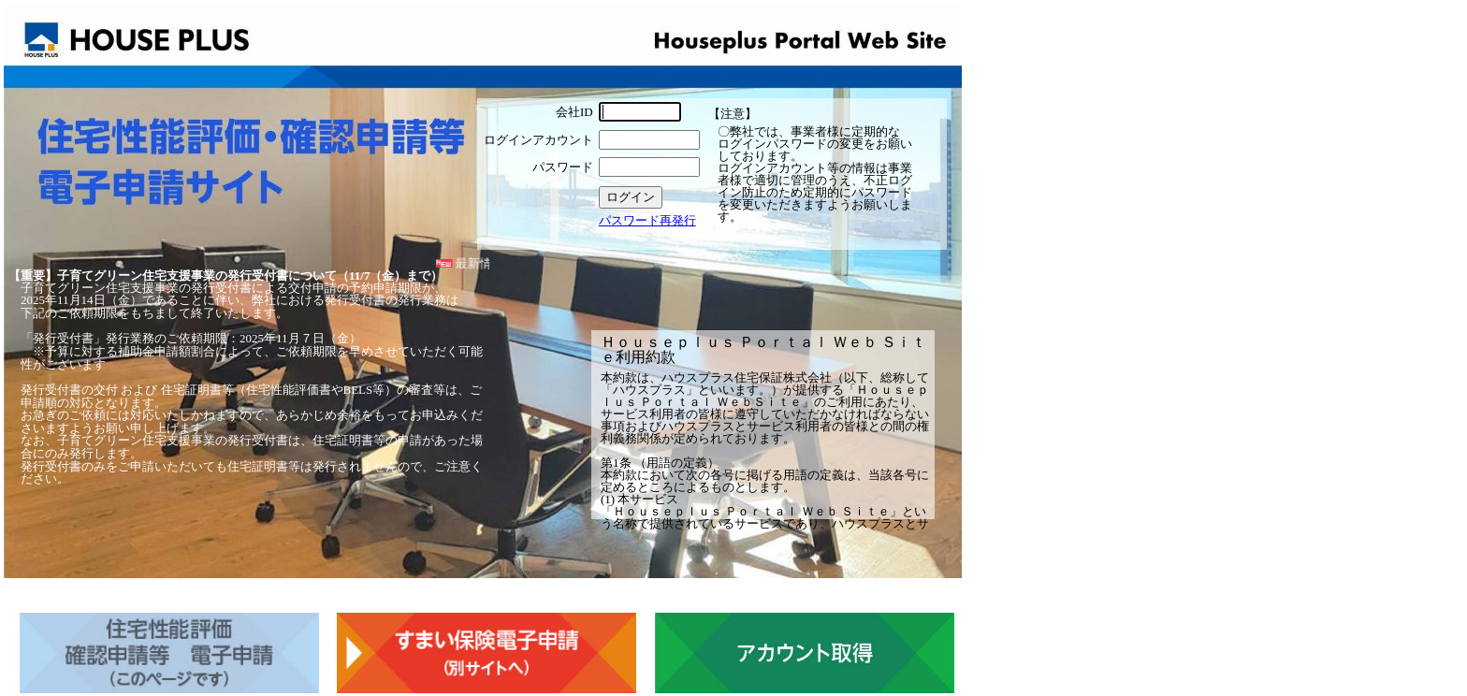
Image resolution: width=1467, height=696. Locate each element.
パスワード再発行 (647, 220)
